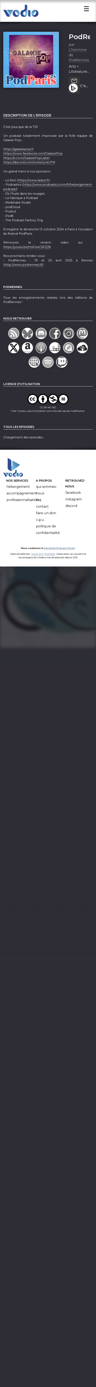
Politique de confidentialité (48, 532)
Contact (42, 509)
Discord (71, 508)
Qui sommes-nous (46, 492)
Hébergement (18, 489)
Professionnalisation (23, 502)
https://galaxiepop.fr (18, 151)
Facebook (73, 495)
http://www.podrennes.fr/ (23, 267)
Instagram (74, 502)
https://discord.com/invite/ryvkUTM (29, 165)
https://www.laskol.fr (33, 183)
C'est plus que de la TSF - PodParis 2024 (85, 88)
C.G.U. (40, 522)
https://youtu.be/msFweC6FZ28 (27, 249)
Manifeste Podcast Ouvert (59, 550)
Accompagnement (22, 496)
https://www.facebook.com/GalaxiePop (33, 156)
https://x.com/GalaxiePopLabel (26, 160)
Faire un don (46, 515)
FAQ (38, 502)
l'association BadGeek (43, 556)
